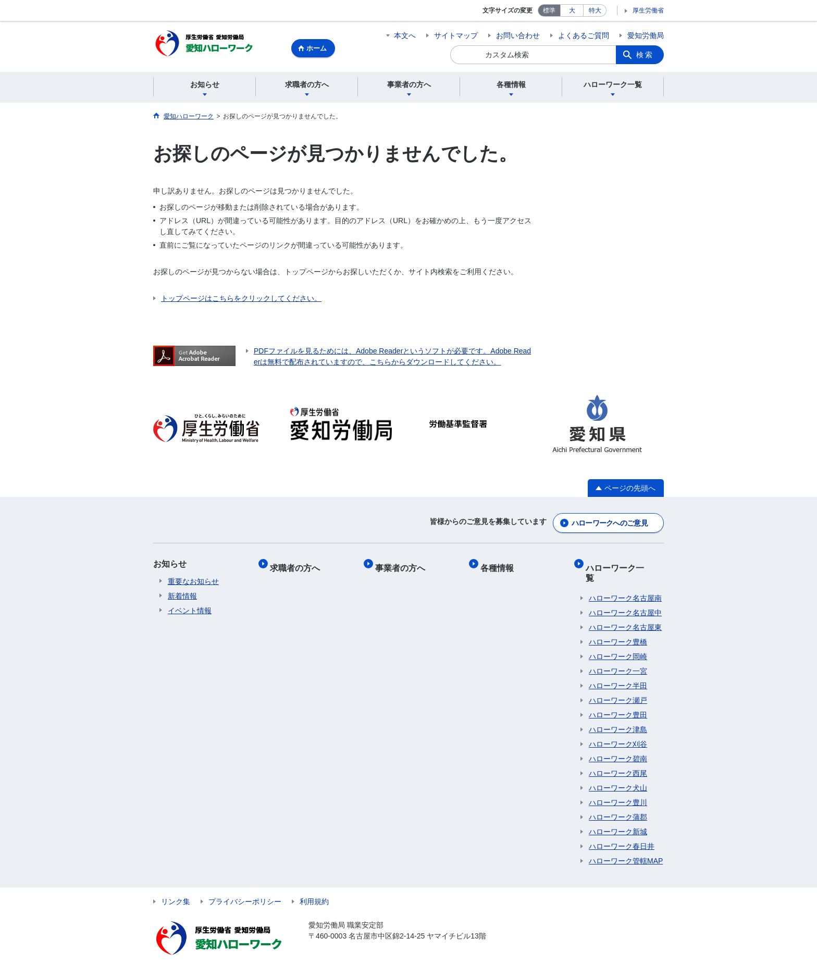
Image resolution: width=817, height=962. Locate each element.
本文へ (405, 35)
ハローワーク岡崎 (618, 639)
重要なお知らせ (193, 580)
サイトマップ (456, 35)
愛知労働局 (645, 35)
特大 (595, 10)
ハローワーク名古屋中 (625, 595)
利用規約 (314, 884)
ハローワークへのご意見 (610, 522)
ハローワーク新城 (618, 814)
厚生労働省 (648, 10)
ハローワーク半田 (618, 668)
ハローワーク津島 (618, 712)
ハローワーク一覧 (622, 562)
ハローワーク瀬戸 (618, 682)
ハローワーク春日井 (621, 828)
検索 (645, 55)
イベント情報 (190, 609)
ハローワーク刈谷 (618, 726)
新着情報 (182, 595)
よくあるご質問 (583, 35)
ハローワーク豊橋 (618, 624)
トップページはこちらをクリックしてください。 (241, 300)
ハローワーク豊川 (618, 785)
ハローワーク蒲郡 (618, 799)
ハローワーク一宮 (618, 653)
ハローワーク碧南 (618, 741)
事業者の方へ (403, 562)
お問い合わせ (518, 35)
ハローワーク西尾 (618, 755)
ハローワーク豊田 (618, 697)
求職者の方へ (298, 562)
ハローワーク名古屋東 (625, 609)
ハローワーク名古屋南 (625, 580)
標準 (549, 10)
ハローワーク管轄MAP (626, 843)
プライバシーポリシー (244, 884)
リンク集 (175, 884)
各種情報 (500, 562)
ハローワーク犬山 (618, 770)
